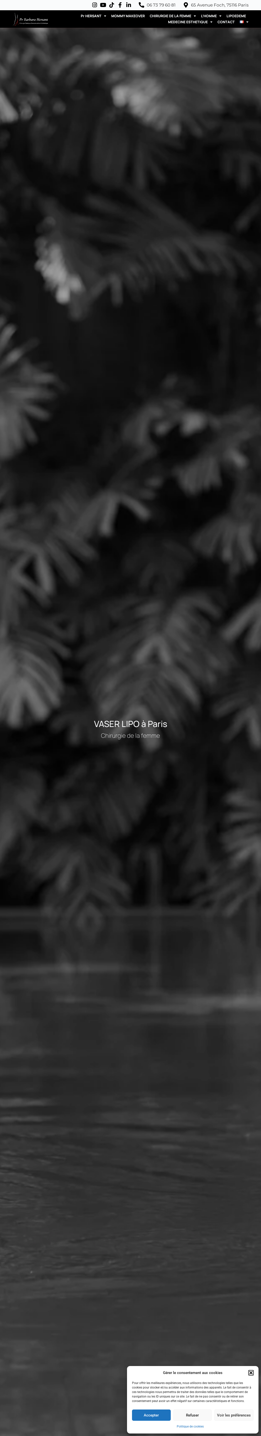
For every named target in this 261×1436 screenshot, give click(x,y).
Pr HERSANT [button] (93, 16)
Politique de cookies (190, 1426)
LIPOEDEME (236, 15)
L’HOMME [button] (211, 16)
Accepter (151, 1415)
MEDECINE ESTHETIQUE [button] (190, 22)
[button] (251, 1372)
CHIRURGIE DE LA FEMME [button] (173, 16)
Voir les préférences (234, 1415)
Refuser (192, 1415)
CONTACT (226, 21)
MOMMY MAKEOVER (128, 15)
